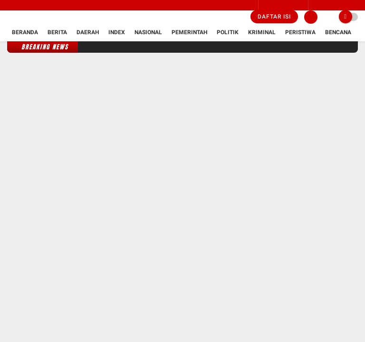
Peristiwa (300, 32)
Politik (228, 32)
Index (116, 32)
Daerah (88, 32)
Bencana (338, 32)
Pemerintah (189, 32)
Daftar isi (274, 16)
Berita (57, 32)
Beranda (25, 32)
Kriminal (262, 32)
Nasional (148, 32)
